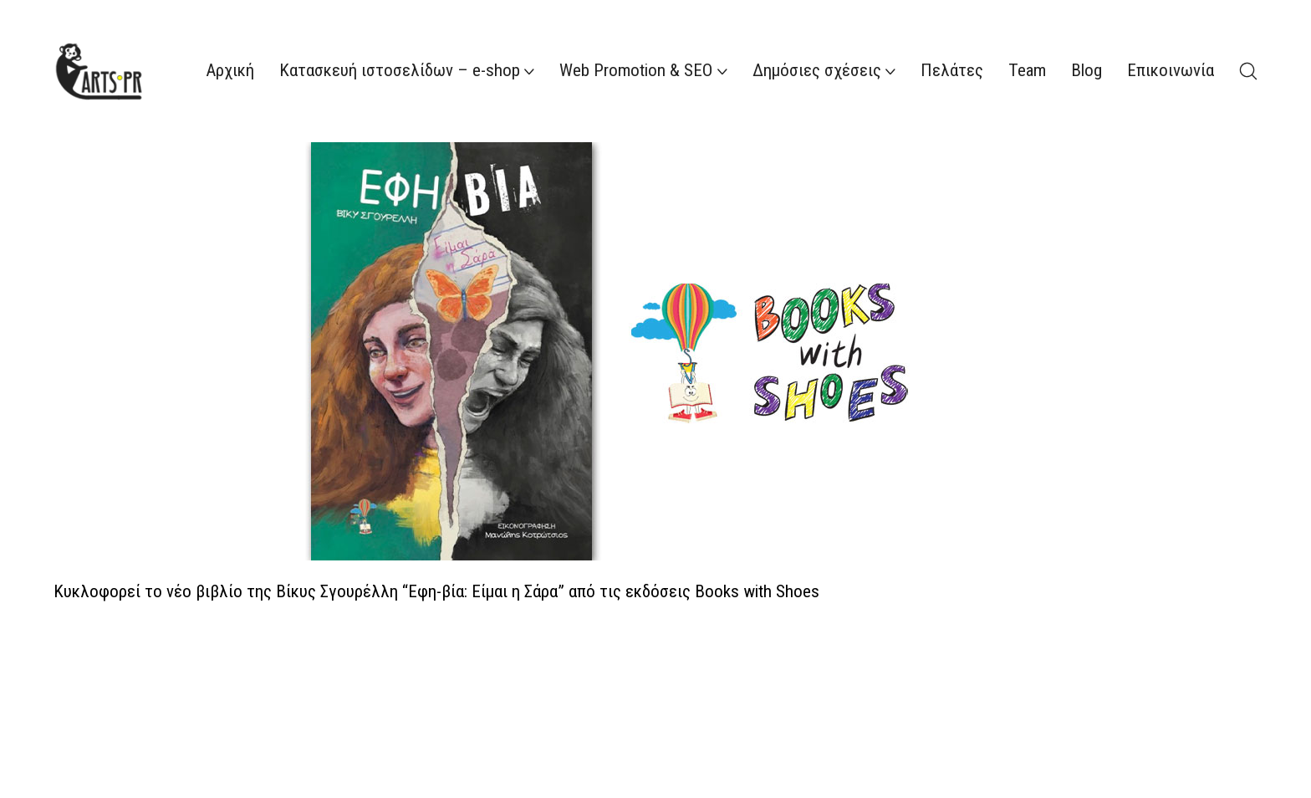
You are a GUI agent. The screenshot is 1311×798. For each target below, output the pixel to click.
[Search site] (1248, 71)
